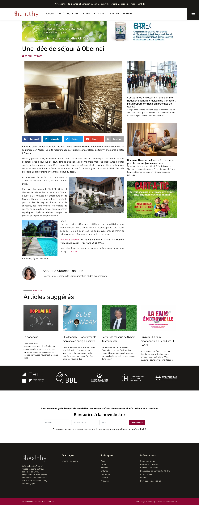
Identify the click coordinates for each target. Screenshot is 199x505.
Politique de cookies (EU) (151, 481)
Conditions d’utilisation (150, 464)
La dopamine (30, 337)
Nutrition (72, 13)
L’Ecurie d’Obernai (69, 239)
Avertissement (146, 474)
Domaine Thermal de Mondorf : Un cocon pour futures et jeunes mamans (150, 162)
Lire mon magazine (69, 461)
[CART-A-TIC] (152, 217)
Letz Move (100, 13)
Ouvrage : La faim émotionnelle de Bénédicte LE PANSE (158, 341)
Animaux (127, 13)
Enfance (86, 13)
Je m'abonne (137, 423)
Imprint (143, 477)
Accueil (50, 13)
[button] (31, 139)
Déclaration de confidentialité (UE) (155, 471)
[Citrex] (99, 41)
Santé (60, 13)
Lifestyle (114, 13)
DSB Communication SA (167, 502)
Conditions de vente (149, 468)
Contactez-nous (147, 461)
